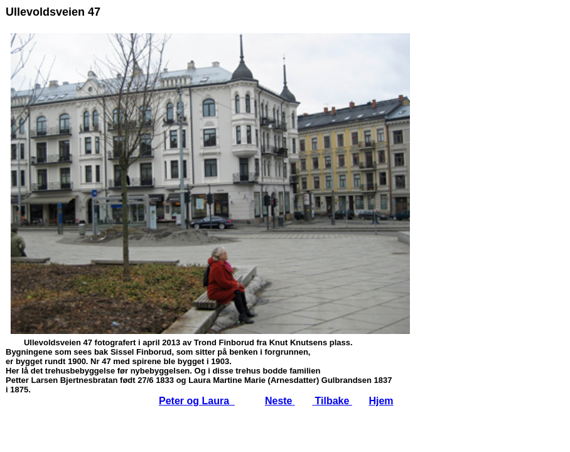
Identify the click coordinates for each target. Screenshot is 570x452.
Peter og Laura (197, 401)
